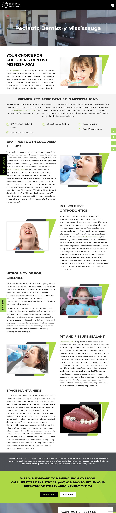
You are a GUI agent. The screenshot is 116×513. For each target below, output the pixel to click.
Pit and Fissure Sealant (92, 129)
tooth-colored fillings (15, 169)
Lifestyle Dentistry (16, 70)
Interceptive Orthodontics (21, 132)
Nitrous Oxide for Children (57, 124)
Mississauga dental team (24, 110)
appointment (69, 486)
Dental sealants (66, 342)
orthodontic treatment (90, 237)
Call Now (68, 494)
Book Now (3, 164)
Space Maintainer (90, 124)
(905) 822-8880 (69, 482)
